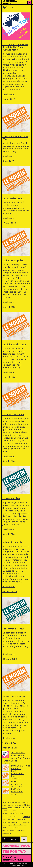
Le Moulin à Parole (9, 2)
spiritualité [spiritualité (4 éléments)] (16, 827)
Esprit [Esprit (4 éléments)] (14, 810)
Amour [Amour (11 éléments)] (5, 802)
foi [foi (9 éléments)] (16, 813)
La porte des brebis (13, 198)
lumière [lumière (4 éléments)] (9, 819)
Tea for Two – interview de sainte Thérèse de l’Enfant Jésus (15, 47)
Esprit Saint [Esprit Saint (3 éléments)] (20, 810)
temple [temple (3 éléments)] (21, 827)
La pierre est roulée (13, 414)
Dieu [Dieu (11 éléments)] (27, 808)
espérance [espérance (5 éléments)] (5, 813)
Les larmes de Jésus (13, 628)
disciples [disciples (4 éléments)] (4, 810)
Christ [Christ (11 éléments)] (27, 805)
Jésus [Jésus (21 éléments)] (26, 816)
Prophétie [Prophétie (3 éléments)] (10, 825)
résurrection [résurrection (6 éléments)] (18, 825)
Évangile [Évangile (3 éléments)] (23, 830)
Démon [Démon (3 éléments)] (10, 810)
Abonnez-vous (16, 846)
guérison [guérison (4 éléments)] (20, 813)
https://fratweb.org (12, 859)
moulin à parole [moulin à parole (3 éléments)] (6, 822)
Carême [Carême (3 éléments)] (16, 805)
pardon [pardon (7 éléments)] (18, 822)
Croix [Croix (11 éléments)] (21, 808)
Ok (24, 839)
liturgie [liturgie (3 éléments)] (4, 819)
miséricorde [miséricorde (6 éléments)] (16, 819)
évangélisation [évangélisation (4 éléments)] (6, 833)
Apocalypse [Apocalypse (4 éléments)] (25, 802)
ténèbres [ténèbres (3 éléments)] (12, 830)
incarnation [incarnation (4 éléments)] (13, 816)
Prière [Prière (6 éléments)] (4, 825)
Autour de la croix (12, 542)
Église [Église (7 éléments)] (17, 830)
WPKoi (22, 866)
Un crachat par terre (13, 696)
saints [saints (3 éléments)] (25, 825)
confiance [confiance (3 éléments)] (4, 808)
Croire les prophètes (13, 260)
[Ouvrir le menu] (30, 2)
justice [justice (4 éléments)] (20, 816)
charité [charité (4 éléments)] (21, 805)
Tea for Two (14, 851)
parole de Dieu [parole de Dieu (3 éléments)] (25, 822)
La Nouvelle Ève (11, 498)
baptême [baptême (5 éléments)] (10, 805)
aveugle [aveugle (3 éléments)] (4, 805)
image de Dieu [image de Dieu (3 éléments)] (5, 816)
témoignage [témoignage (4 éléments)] (5, 830)
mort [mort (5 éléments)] (23, 819)
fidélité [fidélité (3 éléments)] (12, 813)
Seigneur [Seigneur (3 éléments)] (10, 827)
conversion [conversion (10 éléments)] (13, 808)
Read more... (8, 94)
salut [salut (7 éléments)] (4, 828)
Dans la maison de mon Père (15, 137)
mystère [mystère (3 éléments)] (13, 822)
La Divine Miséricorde (14, 344)
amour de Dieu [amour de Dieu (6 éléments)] (15, 802)
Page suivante (9, 748)
